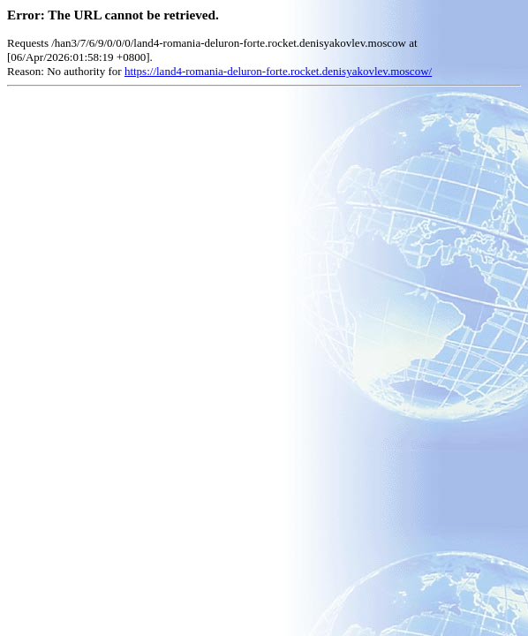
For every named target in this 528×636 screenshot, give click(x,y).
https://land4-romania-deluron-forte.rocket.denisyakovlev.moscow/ (278, 71)
